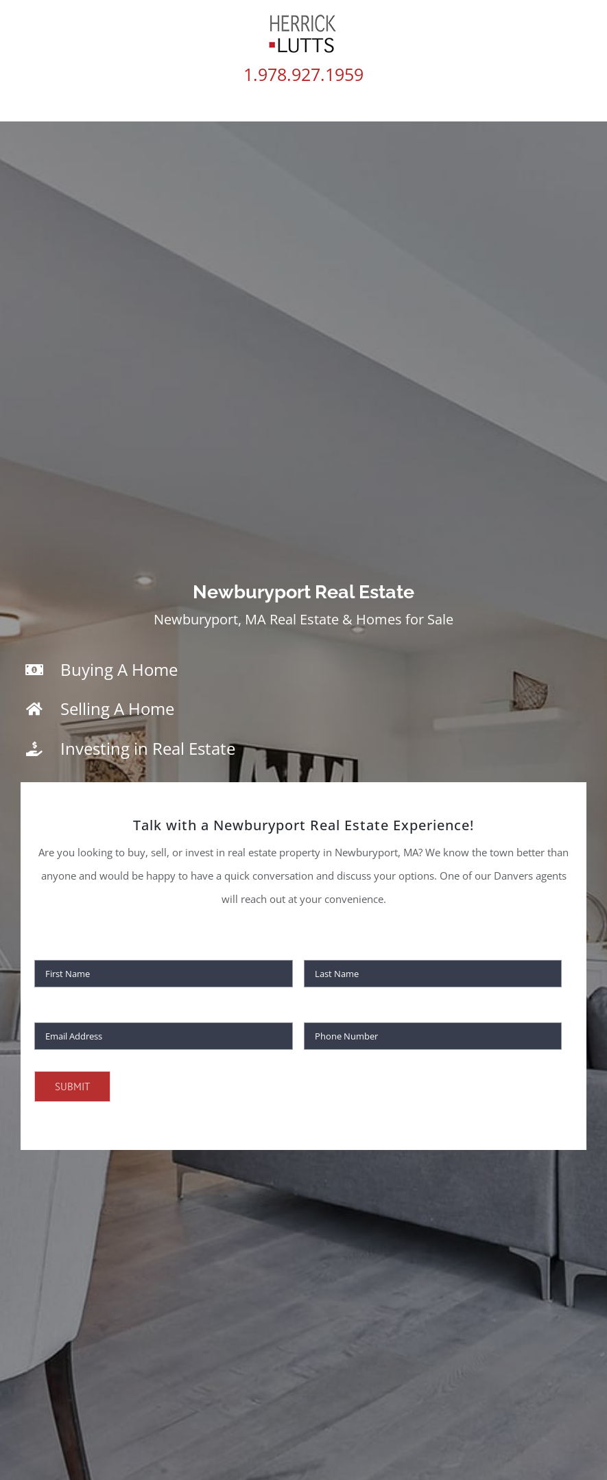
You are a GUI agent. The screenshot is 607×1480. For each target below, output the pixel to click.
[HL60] (303, 18)
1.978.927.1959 (303, 74)
